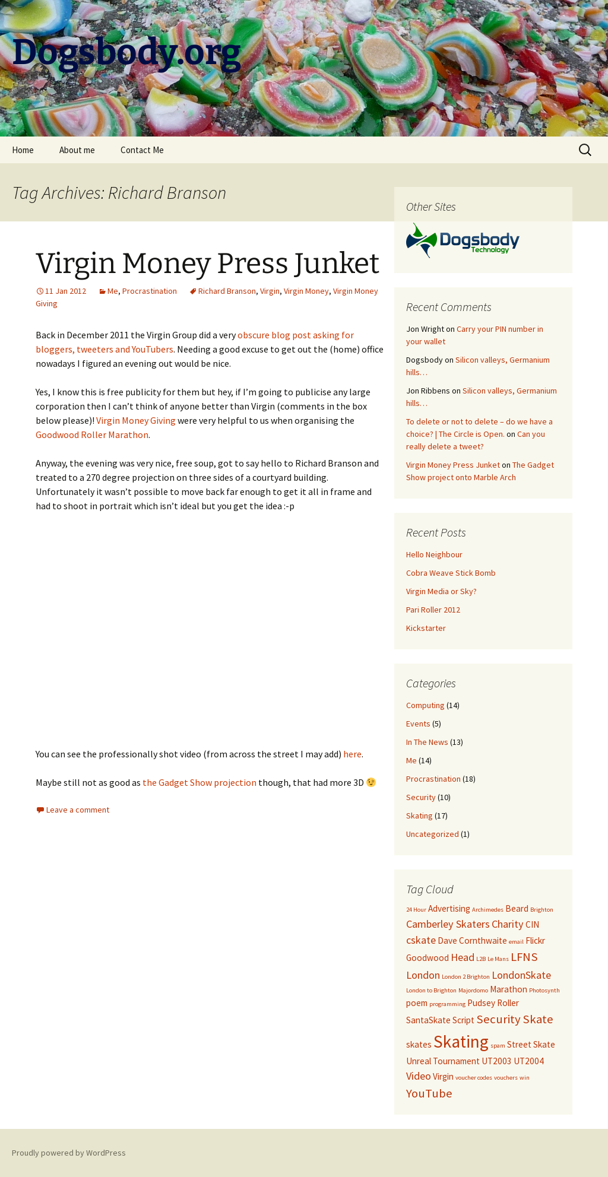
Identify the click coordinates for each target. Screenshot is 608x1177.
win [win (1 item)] (525, 1077)
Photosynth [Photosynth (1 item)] (544, 990)
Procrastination (149, 290)
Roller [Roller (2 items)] (508, 1002)
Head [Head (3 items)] (462, 957)
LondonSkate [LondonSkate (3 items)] (521, 975)
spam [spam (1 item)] (497, 1045)
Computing (425, 705)
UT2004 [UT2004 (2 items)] (529, 1061)
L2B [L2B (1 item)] (481, 959)
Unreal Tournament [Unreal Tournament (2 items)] (443, 1061)
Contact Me (142, 150)
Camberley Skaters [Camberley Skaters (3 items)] (448, 924)
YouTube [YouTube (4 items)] (429, 1093)
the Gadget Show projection (199, 782)
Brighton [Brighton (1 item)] (541, 909)
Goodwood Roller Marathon (92, 434)
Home (23, 150)
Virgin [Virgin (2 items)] (443, 1076)
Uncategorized (432, 834)
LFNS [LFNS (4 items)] (524, 957)
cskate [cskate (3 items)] (421, 940)
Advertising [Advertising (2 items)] (449, 908)
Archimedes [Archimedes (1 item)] (488, 909)
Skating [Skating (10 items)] (461, 1041)
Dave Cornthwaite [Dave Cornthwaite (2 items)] (472, 940)
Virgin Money (306, 290)
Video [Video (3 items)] (418, 1076)
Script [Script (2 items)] (463, 1020)
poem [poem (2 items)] (417, 1002)
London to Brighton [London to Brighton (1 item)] (431, 990)
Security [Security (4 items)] (498, 1019)
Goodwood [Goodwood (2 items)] (427, 957)
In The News (427, 742)
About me (77, 150)
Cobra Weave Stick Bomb (451, 572)
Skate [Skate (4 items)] (537, 1019)
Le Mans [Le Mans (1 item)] (498, 959)
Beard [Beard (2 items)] (516, 908)
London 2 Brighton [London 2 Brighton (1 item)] (466, 977)
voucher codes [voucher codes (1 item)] (473, 1077)
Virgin (270, 290)
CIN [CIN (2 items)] (532, 924)
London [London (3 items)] (423, 975)
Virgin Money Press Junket (207, 263)
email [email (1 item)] (516, 942)
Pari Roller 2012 (433, 609)
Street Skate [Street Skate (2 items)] (531, 1044)
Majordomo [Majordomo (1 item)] (473, 990)
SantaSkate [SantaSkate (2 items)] (428, 1020)
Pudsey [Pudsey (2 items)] (481, 1002)
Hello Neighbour (434, 554)
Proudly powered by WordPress (69, 1152)
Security (421, 797)
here (352, 754)
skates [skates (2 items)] (419, 1044)
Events (418, 723)
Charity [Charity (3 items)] (508, 924)
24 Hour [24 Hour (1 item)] (416, 909)
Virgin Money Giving (136, 420)
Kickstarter (426, 628)
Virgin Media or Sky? (441, 591)
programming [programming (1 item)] (447, 1004)
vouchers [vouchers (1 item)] (506, 1077)
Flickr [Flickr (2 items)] (535, 940)
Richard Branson (227, 290)
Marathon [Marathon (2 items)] (508, 989)
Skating (419, 815)
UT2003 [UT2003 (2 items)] (497, 1061)
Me (112, 290)
